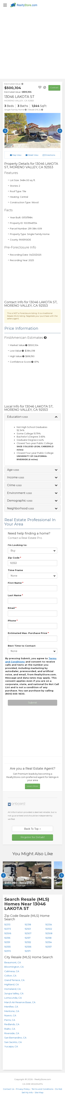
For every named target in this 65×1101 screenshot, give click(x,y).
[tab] (32, 417)
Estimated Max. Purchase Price (28, 633)
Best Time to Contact (22, 645)
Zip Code (14, 557)
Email (12, 608)
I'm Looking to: (17, 545)
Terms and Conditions (42, 1089)
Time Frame (15, 570)
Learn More (32, 786)
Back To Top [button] (32, 828)
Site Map (39, 1092)
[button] (32, 417)
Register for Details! (33, 837)
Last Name (15, 595)
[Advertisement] (32, 44)
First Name (15, 582)
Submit (32, 702)
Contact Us (8, 1089)
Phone (13, 620)
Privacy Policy (23, 1089)
